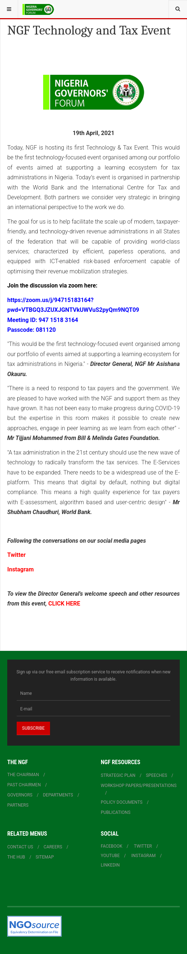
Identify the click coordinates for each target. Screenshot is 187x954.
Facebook (111, 846)
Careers (52, 846)
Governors (20, 795)
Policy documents (121, 802)
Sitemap (45, 857)
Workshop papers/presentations (138, 785)
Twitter (16, 554)
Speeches (156, 775)
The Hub (16, 857)
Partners (18, 805)
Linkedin (110, 865)
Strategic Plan (118, 775)
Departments (58, 795)
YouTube (110, 855)
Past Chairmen (24, 784)
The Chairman (23, 774)
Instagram (20, 569)
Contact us (20, 846)
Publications (115, 812)
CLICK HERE (64, 603)
